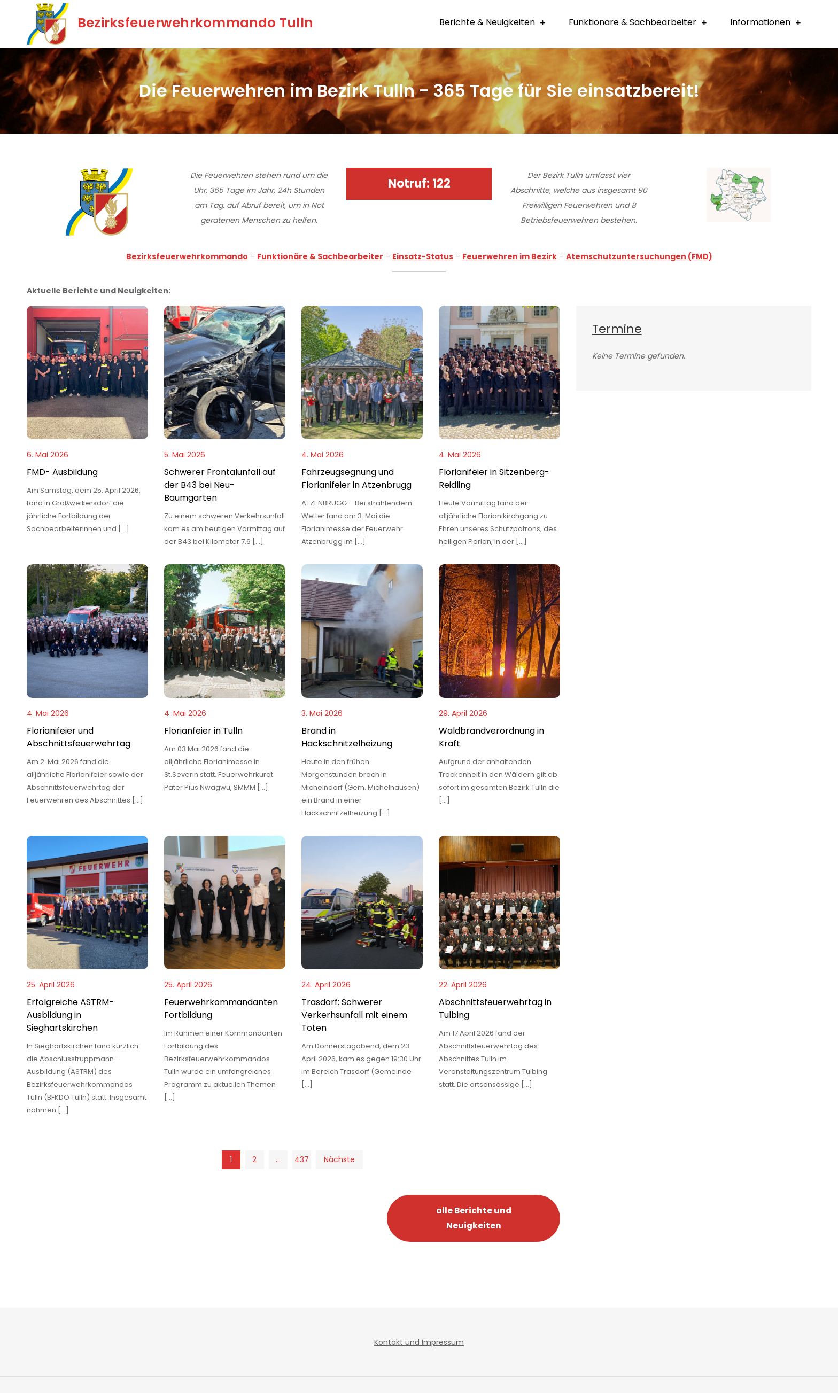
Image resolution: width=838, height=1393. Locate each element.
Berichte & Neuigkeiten (487, 22)
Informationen (760, 22)
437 (301, 1159)
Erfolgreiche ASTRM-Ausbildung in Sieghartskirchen (70, 1015)
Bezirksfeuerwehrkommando (187, 256)
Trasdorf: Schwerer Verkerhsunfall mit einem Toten (354, 1015)
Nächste (338, 1159)
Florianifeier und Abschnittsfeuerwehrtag (78, 737)
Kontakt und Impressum (419, 1342)
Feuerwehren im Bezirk (509, 256)
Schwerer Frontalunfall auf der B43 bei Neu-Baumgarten (220, 485)
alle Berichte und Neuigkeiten (473, 1218)
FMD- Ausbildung (62, 472)
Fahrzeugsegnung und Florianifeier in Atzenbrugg (356, 478)
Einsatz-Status (422, 256)
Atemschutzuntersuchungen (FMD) (639, 256)
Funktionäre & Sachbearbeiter (632, 22)
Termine (617, 329)
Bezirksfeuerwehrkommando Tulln (200, 22)
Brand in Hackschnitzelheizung (346, 737)
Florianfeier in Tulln (203, 731)
